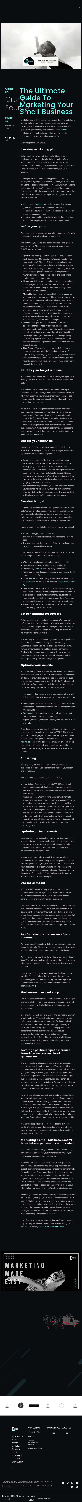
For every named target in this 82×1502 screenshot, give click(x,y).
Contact (26, 713)
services (38, 204)
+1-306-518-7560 (34, 1432)
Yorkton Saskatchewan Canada (33, 1442)
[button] (53, 1433)
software (38, 569)
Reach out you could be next (51, 1227)
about (64, 130)
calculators (28, 581)
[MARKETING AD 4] (41, 1271)
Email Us (31, 1436)
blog (28, 742)
